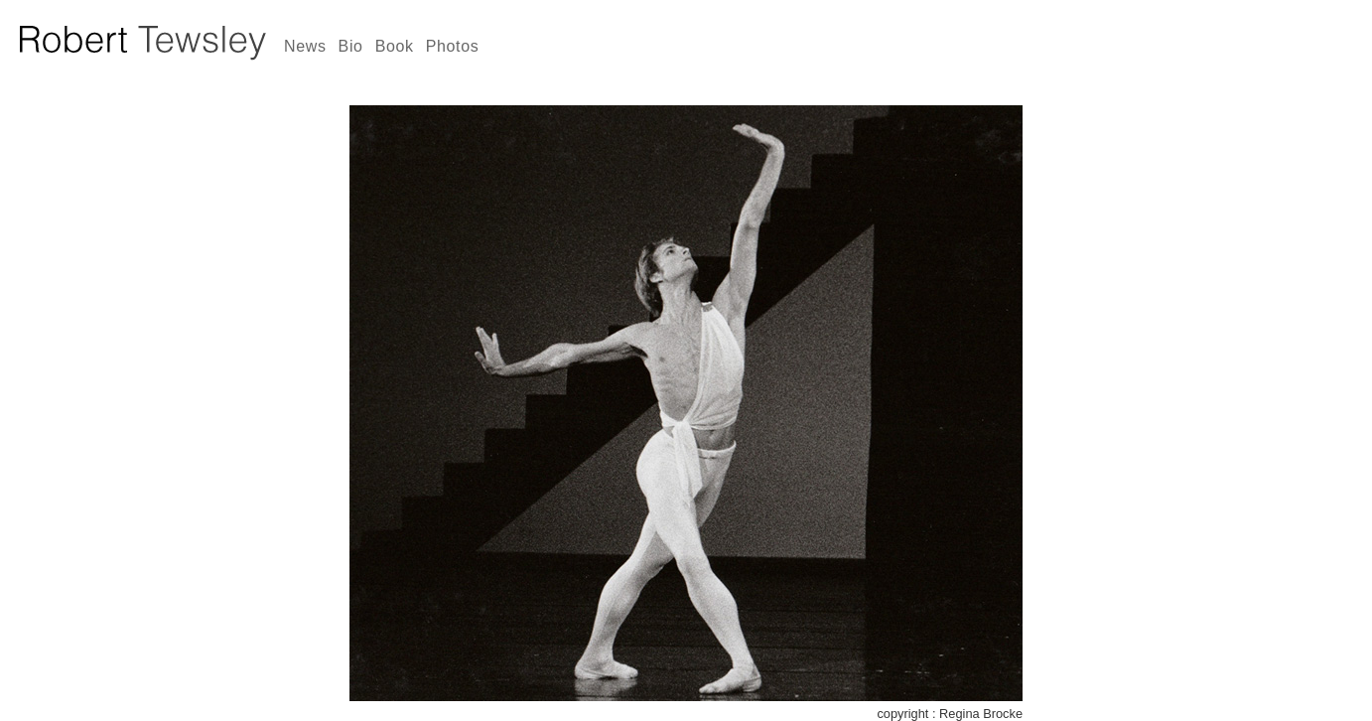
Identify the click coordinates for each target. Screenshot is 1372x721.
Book (394, 46)
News (305, 46)
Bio (351, 46)
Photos (453, 46)
